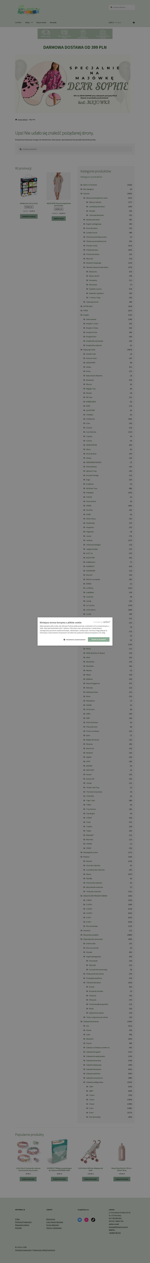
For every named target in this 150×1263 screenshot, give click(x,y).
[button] (75, 639)
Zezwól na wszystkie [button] (98, 639)
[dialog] (75, 631)
